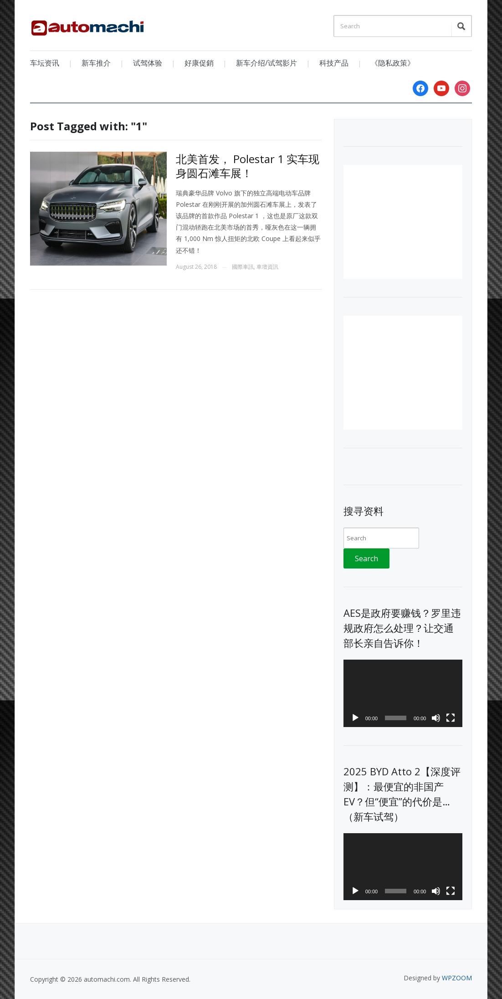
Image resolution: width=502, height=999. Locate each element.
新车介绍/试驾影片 (266, 63)
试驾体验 (147, 63)
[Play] (355, 717)
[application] (403, 693)
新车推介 (96, 63)
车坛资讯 (44, 63)
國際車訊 (243, 267)
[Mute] (436, 717)
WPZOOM (457, 977)
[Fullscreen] (450, 717)
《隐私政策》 (393, 63)
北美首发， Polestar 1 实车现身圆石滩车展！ (247, 165)
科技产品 (333, 63)
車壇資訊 (267, 267)
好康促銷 (199, 63)
